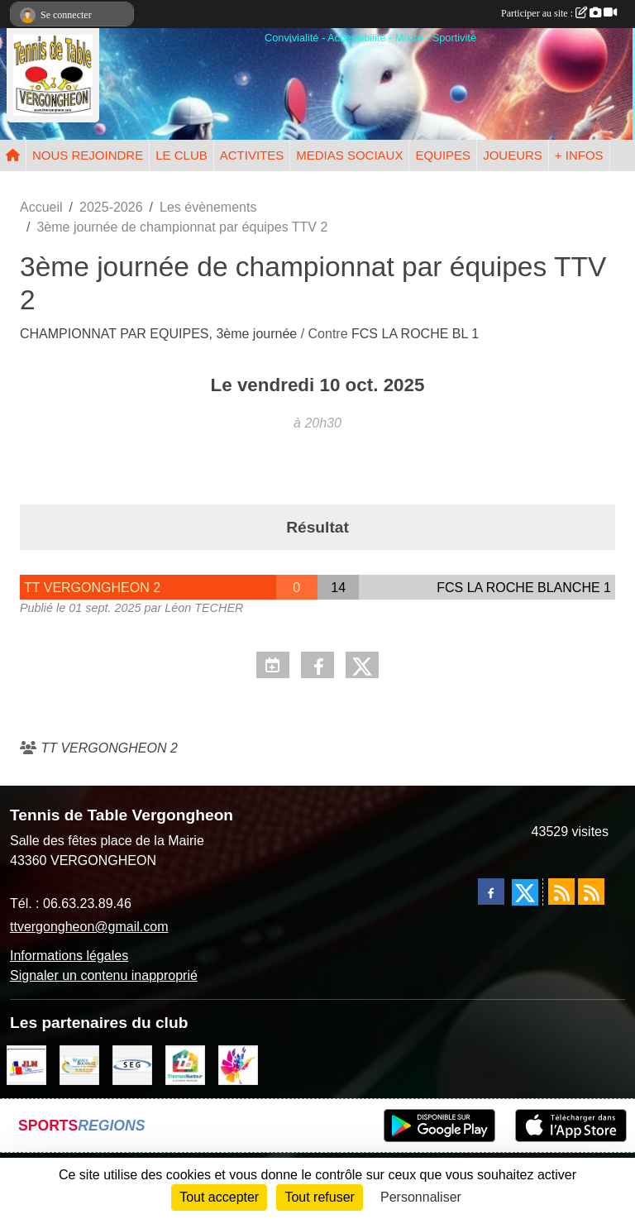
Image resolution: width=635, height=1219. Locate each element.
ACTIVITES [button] (252, 155)
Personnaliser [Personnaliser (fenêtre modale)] (420, 1197)
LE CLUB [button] (181, 155)
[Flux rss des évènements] (591, 891)
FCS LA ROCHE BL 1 (415, 334)
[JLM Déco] (26, 1064)
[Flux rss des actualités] (561, 891)
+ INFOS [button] (579, 155)
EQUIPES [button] (442, 155)
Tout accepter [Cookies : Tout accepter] (219, 1197)
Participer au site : (559, 13)
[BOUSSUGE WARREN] (79, 1064)
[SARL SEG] (132, 1064)
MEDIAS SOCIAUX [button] (349, 155)
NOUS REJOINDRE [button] (87, 155)
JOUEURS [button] (512, 155)
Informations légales (69, 956)
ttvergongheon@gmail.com (89, 927)
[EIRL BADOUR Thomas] (185, 1064)
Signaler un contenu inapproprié (104, 975)
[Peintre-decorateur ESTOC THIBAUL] (238, 1064)
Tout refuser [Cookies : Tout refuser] (319, 1197)
